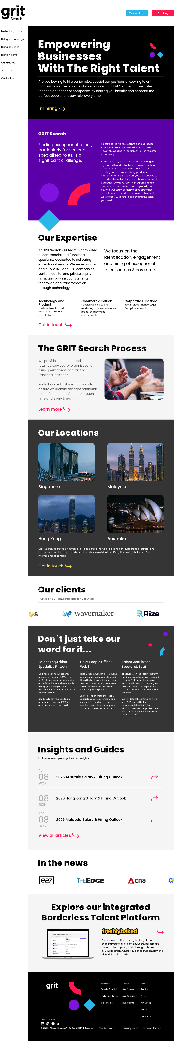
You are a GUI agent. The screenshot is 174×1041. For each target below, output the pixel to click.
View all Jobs (136, 13)
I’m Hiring (163, 13)
